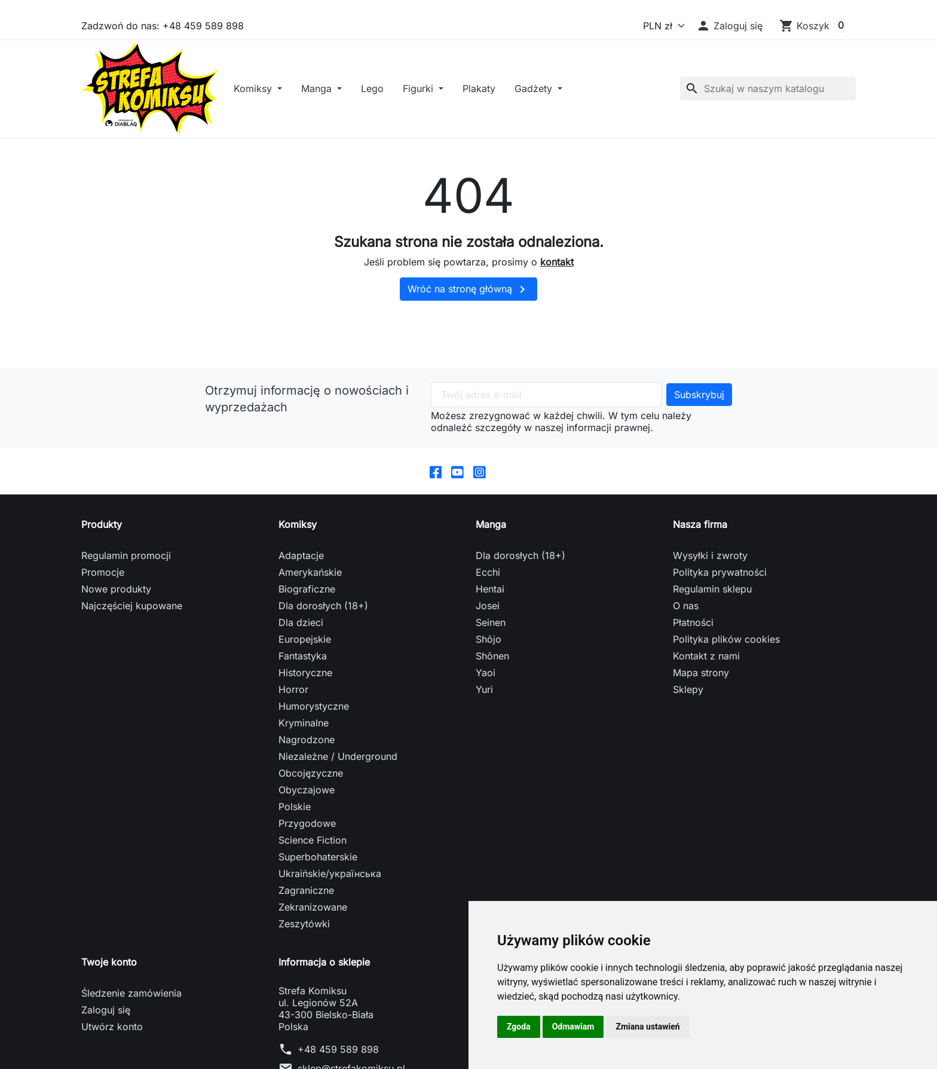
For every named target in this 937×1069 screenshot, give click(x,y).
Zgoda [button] (519, 1026)
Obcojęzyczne (310, 781)
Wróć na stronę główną (468, 298)
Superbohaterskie (317, 865)
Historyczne (305, 681)
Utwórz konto (112, 1035)
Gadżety (546, 93)
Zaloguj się (105, 1018)
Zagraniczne (306, 899)
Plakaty (490, 93)
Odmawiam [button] (573, 1026)
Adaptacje (301, 564)
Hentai (490, 597)
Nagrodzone (306, 748)
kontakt (557, 270)
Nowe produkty (116, 597)
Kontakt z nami (706, 664)
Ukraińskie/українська (329, 882)
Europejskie (304, 647)
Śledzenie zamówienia (131, 1001)
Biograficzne (306, 597)
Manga (329, 93)
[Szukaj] (768, 93)
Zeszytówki (304, 932)
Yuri (484, 698)
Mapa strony (701, 681)
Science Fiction (312, 848)
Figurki (431, 93)
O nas (686, 614)
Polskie (294, 815)
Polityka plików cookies (726, 647)
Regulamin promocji (126, 564)
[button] (729, 25)
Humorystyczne (313, 714)
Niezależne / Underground (337, 765)
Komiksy (265, 93)
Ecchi (488, 581)
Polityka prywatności (720, 581)
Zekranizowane (312, 915)
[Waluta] (661, 25)
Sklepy (688, 698)
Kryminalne (303, 731)
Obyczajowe (306, 798)
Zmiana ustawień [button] (647, 1026)
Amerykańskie (310, 581)
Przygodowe (307, 832)
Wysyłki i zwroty (710, 564)
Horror (293, 698)
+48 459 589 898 (338, 1058)
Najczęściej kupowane (131, 614)
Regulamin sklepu (712, 597)
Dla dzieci (300, 631)
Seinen (491, 631)
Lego (383, 93)
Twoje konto (109, 970)
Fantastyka (302, 664)
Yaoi (485, 681)
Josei (488, 614)
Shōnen (492, 664)
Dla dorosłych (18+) (323, 614)
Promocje (102, 581)
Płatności (693, 631)
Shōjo (488, 647)
